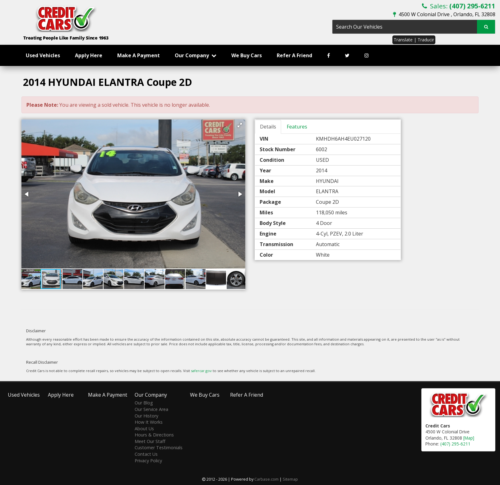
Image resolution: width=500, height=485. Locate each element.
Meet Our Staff (150, 441)
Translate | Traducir (414, 40)
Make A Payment (138, 55)
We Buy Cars (246, 55)
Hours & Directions (154, 435)
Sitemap (290, 479)
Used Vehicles (43, 55)
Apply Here (88, 55)
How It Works (149, 422)
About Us (144, 428)
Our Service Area (151, 409)
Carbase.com (266, 479)
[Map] (468, 438)
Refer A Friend (294, 55)
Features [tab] (297, 126)
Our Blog (144, 403)
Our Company (195, 55)
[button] (240, 125)
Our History (146, 416)
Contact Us (146, 454)
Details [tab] (268, 126)
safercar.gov (201, 370)
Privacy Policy (148, 461)
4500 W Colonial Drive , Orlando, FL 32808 (444, 14)
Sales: (458, 6)
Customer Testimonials (159, 447)
